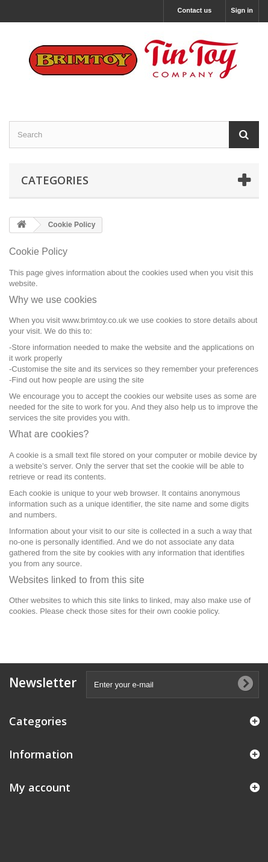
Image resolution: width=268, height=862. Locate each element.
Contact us (195, 10)
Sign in (242, 10)
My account (39, 787)
